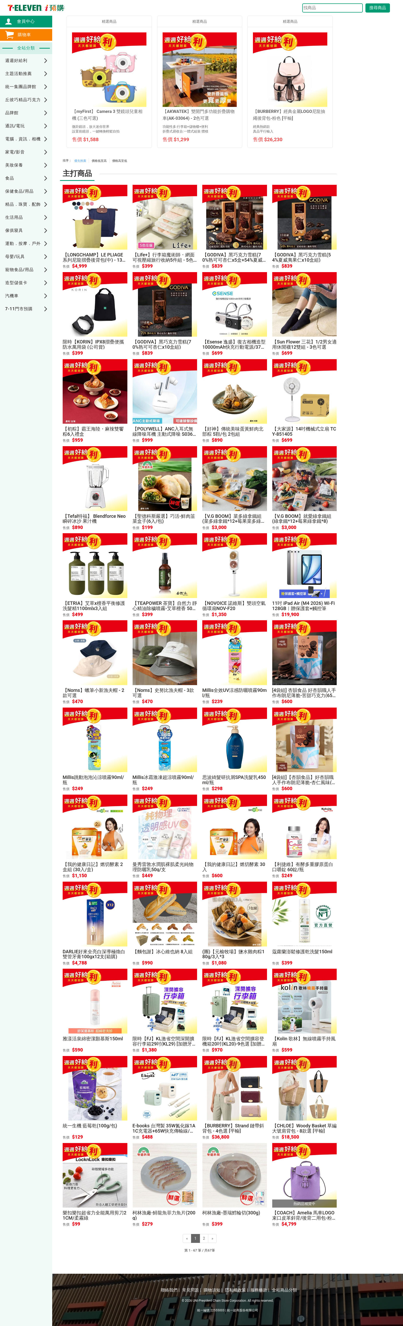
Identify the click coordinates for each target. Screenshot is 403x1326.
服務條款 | (260, 1290)
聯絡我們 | (170, 1290)
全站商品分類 (284, 1290)
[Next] (212, 1238)
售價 (66, 266)
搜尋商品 (377, 7)
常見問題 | (191, 1290)
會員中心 (23, 21)
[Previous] (187, 1238)
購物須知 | (213, 1290)
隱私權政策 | (236, 1290)
